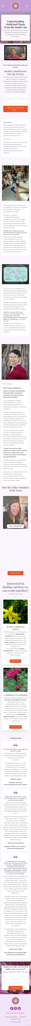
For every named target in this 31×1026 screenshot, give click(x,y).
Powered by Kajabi (15, 1021)
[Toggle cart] (26, 6)
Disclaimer (22, 1017)
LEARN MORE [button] (15, 573)
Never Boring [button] (15, 661)
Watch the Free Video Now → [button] (15, 109)
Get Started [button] (15, 988)
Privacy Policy (15, 1019)
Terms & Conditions (11, 1017)
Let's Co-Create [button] (15, 727)
